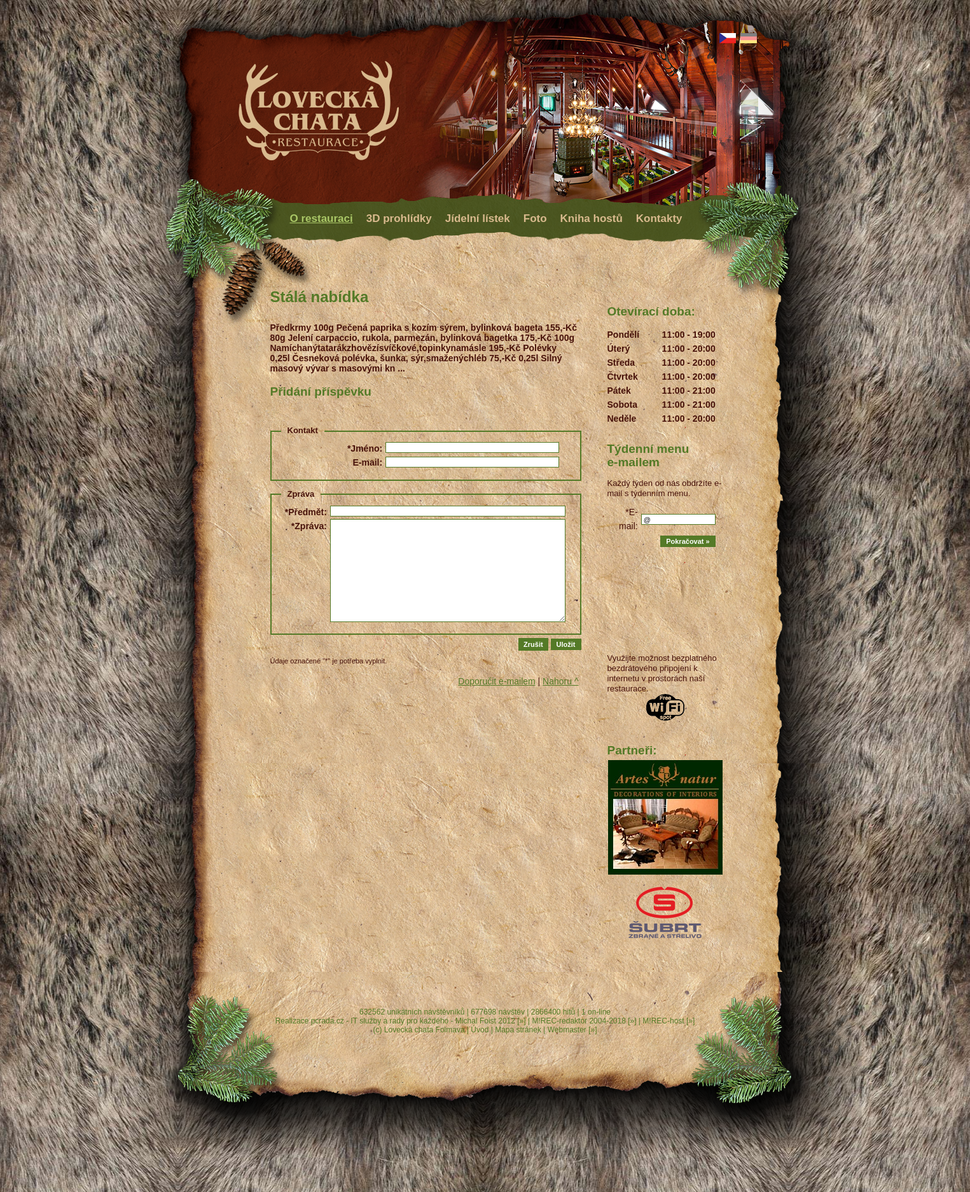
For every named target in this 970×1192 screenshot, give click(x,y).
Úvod (479, 1029)
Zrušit (533, 644)
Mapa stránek (518, 1029)
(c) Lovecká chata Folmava (419, 1029)
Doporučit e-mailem (496, 681)
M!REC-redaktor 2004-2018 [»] (584, 1020)
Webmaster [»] (572, 1029)
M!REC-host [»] (668, 1020)
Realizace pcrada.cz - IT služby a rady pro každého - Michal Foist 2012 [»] (400, 1020)
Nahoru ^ (560, 681)
